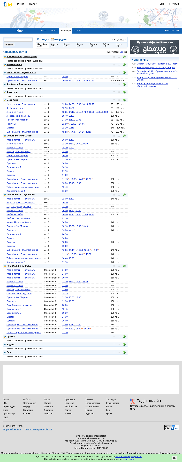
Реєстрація (173, 4)
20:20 (65, 202)
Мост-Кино (11, 100)
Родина (9, 344)
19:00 (65, 76)
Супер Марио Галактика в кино (22, 80)
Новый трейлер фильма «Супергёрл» (156, 67)
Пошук (47, 399)
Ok (174, 458)
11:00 (65, 328)
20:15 (71, 128)
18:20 (91, 112)
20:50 (65, 234)
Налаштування (172, 30)
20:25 (91, 104)
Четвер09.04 (79, 45)
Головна (20, 4)
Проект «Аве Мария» (17, 76)
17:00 (78, 143)
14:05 (73, 132)
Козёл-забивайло (15, 108)
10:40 (65, 258)
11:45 (71, 80)
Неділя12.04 (118, 45)
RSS (5, 403)
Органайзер (9, 413)
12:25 (65, 112)
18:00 (78, 183)
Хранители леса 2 (16, 191)
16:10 (65, 167)
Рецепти (48, 413)
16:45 (80, 179)
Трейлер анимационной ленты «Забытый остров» (152, 84)
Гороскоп (69, 403)
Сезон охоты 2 (14, 167)
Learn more (128, 459)
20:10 (65, 155)
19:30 (98, 112)
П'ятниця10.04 (93, 45)
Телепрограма (92, 403)
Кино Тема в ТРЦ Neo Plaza (20, 72)
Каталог (89, 399)
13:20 (71, 226)
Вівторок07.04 (54, 45)
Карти (68, 410)
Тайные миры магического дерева (24, 187)
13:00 (65, 230)
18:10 (88, 132)
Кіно (108, 410)
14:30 (71, 108)
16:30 (78, 104)
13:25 (65, 242)
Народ (26, 406)
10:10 (65, 226)
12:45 (65, 309)
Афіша (54, 30)
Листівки (48, 410)
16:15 (78, 112)
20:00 (65, 246)
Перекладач (9, 406)
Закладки (111, 399)
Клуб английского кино (17, 84)
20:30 (105, 112)
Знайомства (71, 406)
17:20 (85, 112)
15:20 (85, 80)
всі (126, 52)
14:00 (71, 104)
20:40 (71, 147)
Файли (26, 413)
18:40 (65, 116)
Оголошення (29, 403)
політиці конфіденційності (128, 456)
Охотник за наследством (19, 293)
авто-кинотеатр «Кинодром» (20, 56)
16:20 (65, 163)
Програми (70, 399)
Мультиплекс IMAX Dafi (17, 136)
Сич (7, 352)
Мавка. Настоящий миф (19, 222)
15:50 (71, 297)
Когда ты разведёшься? (19, 206)
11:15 (65, 254)
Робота (26, 399)
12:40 (65, 187)
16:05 (82, 124)
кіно (145, 59)
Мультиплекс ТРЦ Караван (19, 194)
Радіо (5, 417)
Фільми (78, 30)
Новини (89, 410)
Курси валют (112, 403)
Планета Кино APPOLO (17, 266)
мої (121, 52)
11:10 (65, 262)
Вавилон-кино (13, 64)
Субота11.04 (106, 45)
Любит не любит (15, 112)
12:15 (65, 179)
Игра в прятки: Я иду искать (21, 104)
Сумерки (11, 175)
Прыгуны (11, 124)
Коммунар (10, 92)
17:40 (71, 230)
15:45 (71, 183)
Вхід (162, 4)
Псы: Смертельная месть (19, 305)
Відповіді (90, 413)
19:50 (71, 140)
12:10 (65, 108)
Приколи (48, 406)
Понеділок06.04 (42, 45)
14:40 (71, 143)
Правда (9, 336)
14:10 (71, 112)
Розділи (31, 4)
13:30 (78, 80)
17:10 (91, 80)
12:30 (65, 297)
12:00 (65, 132)
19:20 (85, 143)
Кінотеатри (66, 30)
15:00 (65, 140)
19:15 (65, 293)
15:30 (71, 281)
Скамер (10, 128)
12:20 (65, 104)
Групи (109, 413)
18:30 (71, 199)
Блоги (109, 406)
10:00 (65, 80)
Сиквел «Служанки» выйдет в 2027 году (157, 64)
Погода (47, 403)
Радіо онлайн (149, 400)
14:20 (65, 206)
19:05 (78, 120)
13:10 (65, 159)
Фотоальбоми (92, 406)
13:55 (73, 124)
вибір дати (60, 39)
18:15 (85, 104)
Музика (68, 413)
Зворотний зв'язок (12, 429)
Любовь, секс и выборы (18, 116)
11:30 (65, 301)
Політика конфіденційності (38, 429)
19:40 (85, 226)
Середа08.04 (66, 45)
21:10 (65, 171)
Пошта (6, 399)
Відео (5, 410)
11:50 (65, 124)
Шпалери (28, 410)
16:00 (71, 120)
